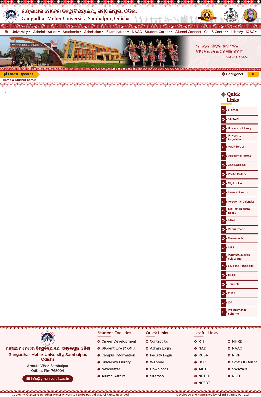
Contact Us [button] (159, 341)
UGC (202, 362)
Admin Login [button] (160, 348)
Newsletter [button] (111, 369)
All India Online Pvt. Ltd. (233, 395)
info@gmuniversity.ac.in (48, 378)
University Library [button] (116, 362)
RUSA (203, 355)
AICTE (203, 369)
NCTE (236, 376)
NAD (202, 348)
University (19, 32)
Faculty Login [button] (161, 355)
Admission (92, 32)
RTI (201, 341)
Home (7, 80)
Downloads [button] (159, 369)
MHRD (237, 341)
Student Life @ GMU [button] (118, 348)
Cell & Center (215, 32)
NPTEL (204, 376)
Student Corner (157, 32)
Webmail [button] (157, 362)
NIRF (236, 355)
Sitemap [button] (157, 376)
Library (237, 32)
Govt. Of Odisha (244, 362)
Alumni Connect (188, 32)
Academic (70, 32)
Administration (45, 32)
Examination (116, 32)
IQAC (250, 32)
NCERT (204, 383)
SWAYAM (239, 369)
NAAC (137, 32)
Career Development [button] (119, 341)
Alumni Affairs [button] (113, 376)
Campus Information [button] (118, 355)
